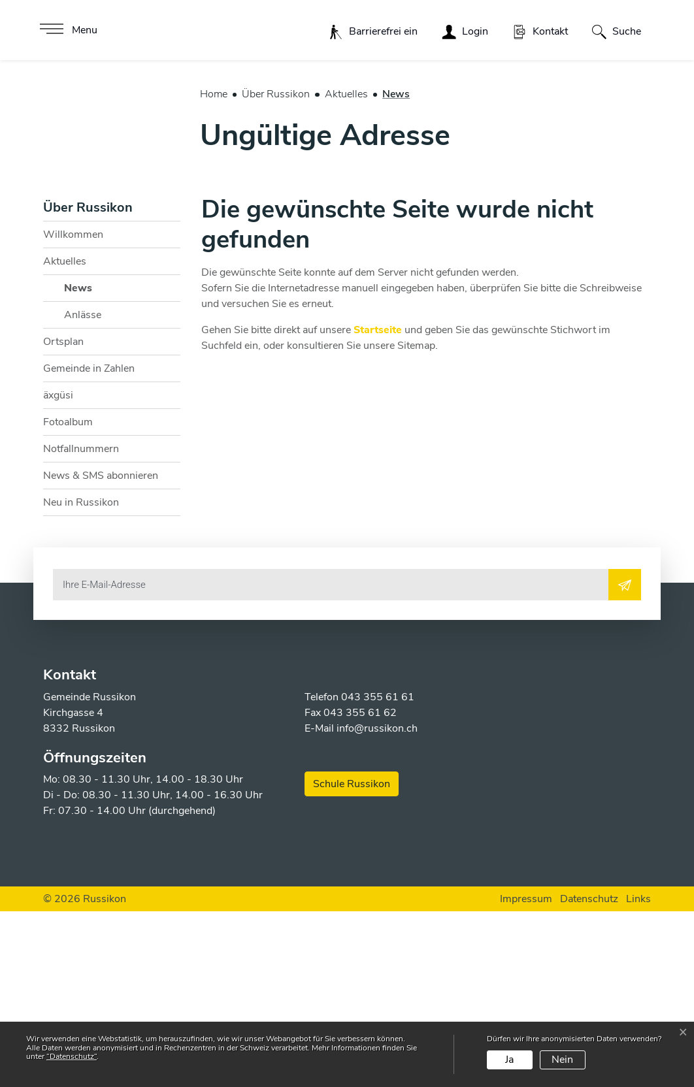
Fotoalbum (68, 598)
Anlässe (82, 490)
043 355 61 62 (360, 888)
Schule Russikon (351, 959)
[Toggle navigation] (67, 30)
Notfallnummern (81, 624)
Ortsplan (63, 517)
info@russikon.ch (377, 904)
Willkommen (73, 410)
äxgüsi (58, 571)
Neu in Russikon (81, 678)
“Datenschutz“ (71, 1056)
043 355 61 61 (377, 873)
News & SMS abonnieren (100, 651)
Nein (562, 1059)
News (96, 467)
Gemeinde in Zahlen (89, 544)
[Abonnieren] (624, 760)
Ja (509, 1059)
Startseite (378, 505)
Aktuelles (64, 437)
